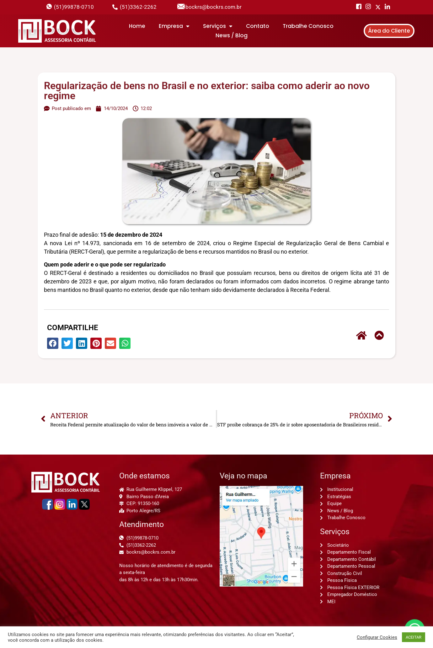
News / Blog (232, 35)
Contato (257, 26)
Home (137, 26)
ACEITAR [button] (413, 637)
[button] (52, 343)
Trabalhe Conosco (308, 26)
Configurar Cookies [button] (377, 637)
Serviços (218, 26)
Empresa (174, 26)
